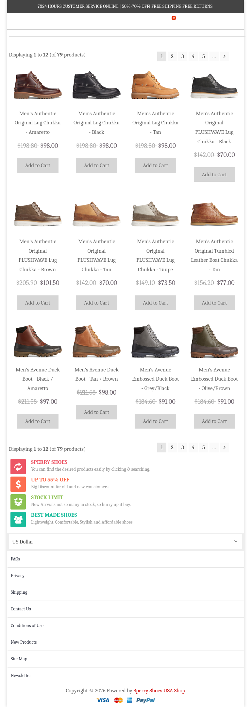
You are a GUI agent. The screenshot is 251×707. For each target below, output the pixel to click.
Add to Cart (37, 165)
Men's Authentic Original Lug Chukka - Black (97, 122)
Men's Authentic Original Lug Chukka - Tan (155, 122)
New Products (24, 642)
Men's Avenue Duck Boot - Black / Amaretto (38, 379)
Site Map (19, 659)
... (214, 56)
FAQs (15, 559)
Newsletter (21, 675)
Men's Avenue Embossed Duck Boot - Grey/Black (155, 379)
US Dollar (22, 542)
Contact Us (21, 609)
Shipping (19, 592)
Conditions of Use (27, 625)
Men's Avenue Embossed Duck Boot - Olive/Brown (214, 379)
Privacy (18, 575)
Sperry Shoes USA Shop (159, 690)
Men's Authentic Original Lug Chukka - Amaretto (38, 122)
